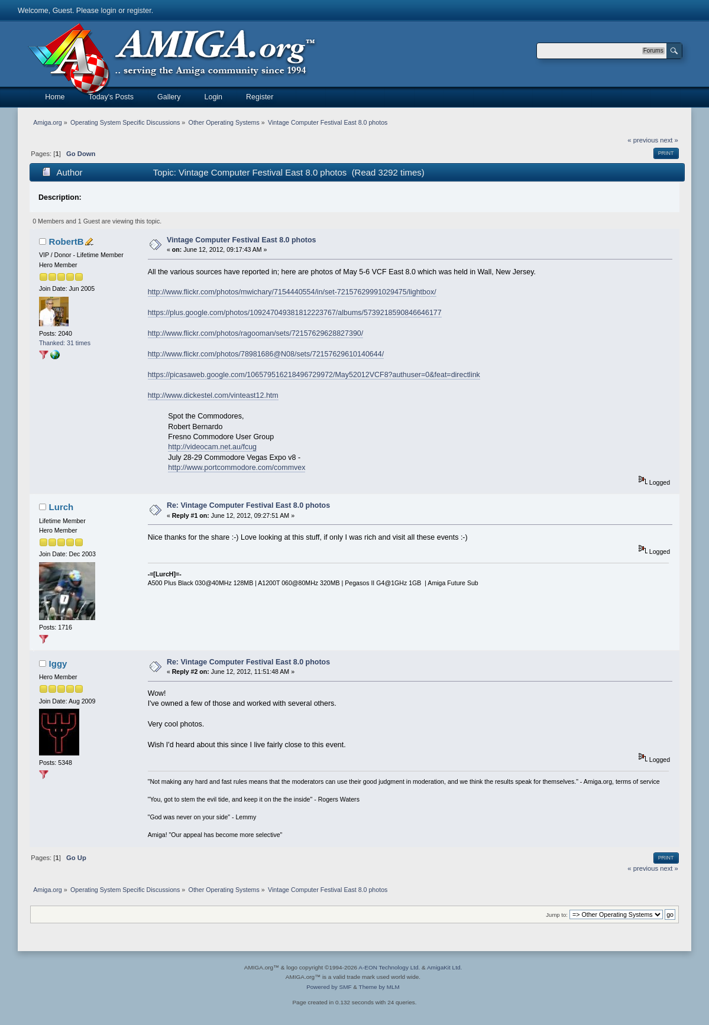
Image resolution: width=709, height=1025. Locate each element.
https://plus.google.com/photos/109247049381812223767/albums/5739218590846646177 (295, 313)
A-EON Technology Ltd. (389, 967)
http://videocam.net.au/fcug (212, 447)
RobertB (66, 241)
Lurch (61, 507)
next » (669, 140)
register (139, 11)
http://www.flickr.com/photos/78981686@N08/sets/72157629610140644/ (266, 354)
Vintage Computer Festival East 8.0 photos (241, 240)
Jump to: (557, 915)
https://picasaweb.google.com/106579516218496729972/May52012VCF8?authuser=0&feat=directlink (314, 375)
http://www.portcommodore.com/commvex (236, 467)
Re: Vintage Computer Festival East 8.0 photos (248, 505)
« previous (642, 140)
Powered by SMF (328, 987)
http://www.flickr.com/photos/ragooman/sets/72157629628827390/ (256, 333)
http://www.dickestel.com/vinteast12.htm (213, 395)
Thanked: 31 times (64, 342)
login (108, 11)
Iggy (58, 664)
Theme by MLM (379, 987)
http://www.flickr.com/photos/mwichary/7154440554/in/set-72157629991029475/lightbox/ (292, 292)
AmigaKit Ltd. (444, 967)
